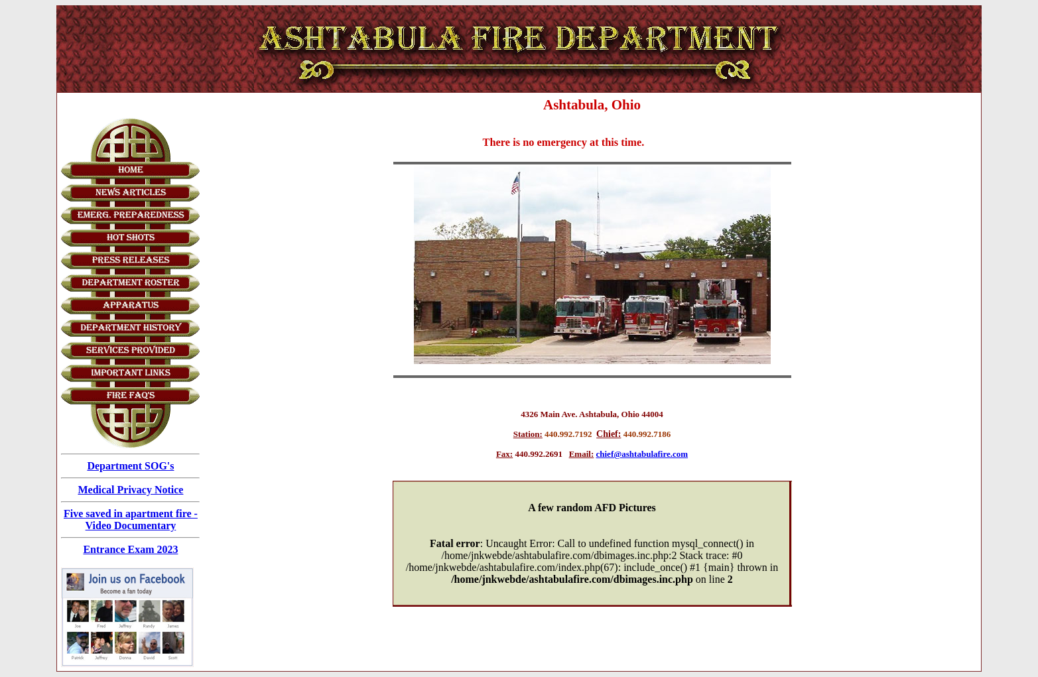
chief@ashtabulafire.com (642, 454)
